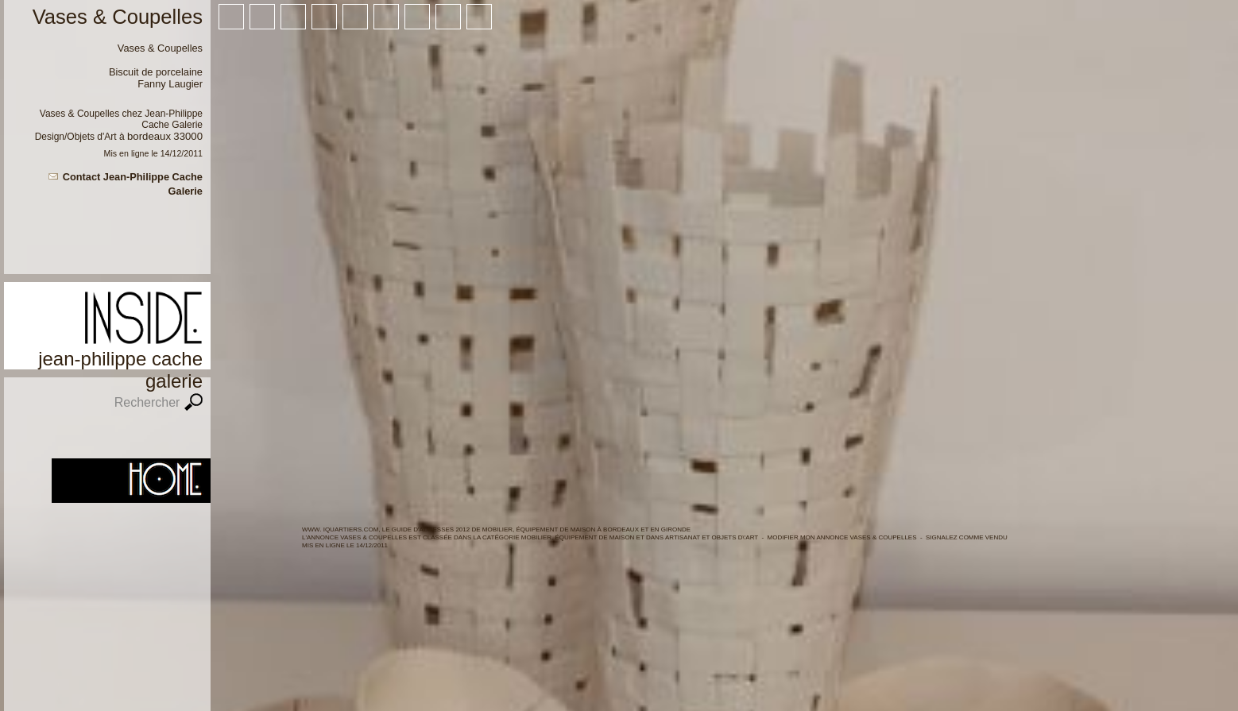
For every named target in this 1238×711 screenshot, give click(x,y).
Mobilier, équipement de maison (578, 537)
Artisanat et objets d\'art (711, 537)
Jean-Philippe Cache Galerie (172, 119)
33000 (188, 136)
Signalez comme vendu (967, 537)
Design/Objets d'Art (76, 136)
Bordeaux (149, 136)
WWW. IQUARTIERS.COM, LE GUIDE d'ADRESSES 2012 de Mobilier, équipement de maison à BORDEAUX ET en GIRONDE (496, 529)
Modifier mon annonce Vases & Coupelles (842, 537)
